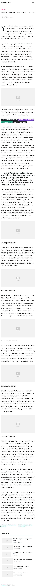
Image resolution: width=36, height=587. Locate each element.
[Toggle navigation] (33, 2)
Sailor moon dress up (20, 122)
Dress (3, 9)
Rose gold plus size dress (26, 119)
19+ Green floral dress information (23, 559)
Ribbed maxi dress (7, 122)
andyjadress (3, 585)
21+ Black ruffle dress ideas (21, 566)
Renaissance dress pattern (10, 119)
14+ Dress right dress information (23, 546)
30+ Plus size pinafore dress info (22, 573)
